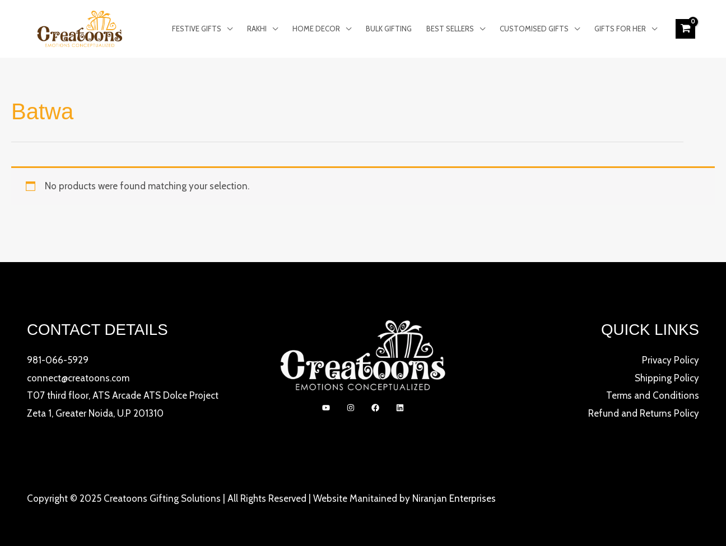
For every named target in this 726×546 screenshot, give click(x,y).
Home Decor (316, 28)
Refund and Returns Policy (643, 413)
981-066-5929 (58, 360)
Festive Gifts (196, 28)
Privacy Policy (670, 360)
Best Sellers (450, 28)
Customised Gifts (534, 28)
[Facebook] (375, 408)
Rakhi (257, 28)
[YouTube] (326, 408)
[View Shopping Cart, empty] (685, 28)
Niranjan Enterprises (454, 498)
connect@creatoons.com (78, 378)
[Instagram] (351, 408)
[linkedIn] (400, 408)
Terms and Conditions (652, 395)
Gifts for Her (620, 28)
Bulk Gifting (389, 28)
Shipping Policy (667, 378)
